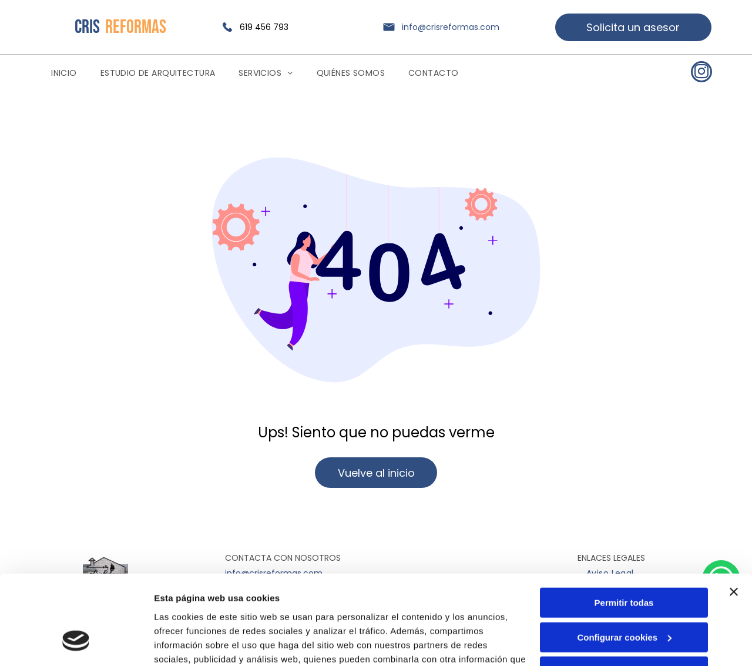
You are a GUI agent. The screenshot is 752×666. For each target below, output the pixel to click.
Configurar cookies (624, 560)
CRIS (87, 27)
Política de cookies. (240, 610)
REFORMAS (135, 27)
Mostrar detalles (188, 643)
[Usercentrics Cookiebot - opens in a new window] (76, 643)
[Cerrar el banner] (734, 515)
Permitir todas (624, 526)
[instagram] (701, 73)
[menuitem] (64, 73)
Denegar (624, 595)
